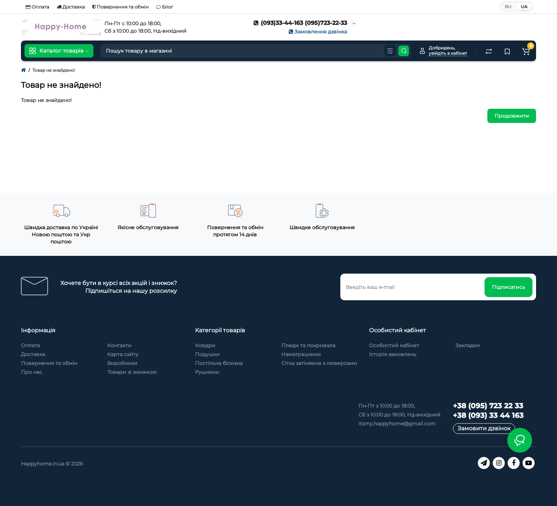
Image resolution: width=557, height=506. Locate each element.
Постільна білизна (219, 363)
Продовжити (511, 116)
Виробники (122, 363)
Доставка (71, 7)
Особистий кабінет (394, 345)
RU (508, 6)
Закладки (467, 345)
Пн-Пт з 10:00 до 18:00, (386, 406)
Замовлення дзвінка (318, 31)
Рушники (207, 372)
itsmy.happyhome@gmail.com (397, 423)
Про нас (31, 372)
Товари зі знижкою (132, 372)
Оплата (37, 7)
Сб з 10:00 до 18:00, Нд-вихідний (399, 414)
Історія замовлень (392, 354)
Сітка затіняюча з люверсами (319, 363)
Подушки (207, 354)
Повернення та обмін (120, 7)
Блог (164, 7)
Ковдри (205, 345)
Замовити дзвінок (484, 428)
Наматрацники (301, 354)
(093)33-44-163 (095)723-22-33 (300, 23)
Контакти (119, 345)
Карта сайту (123, 354)
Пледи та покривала (308, 345)
